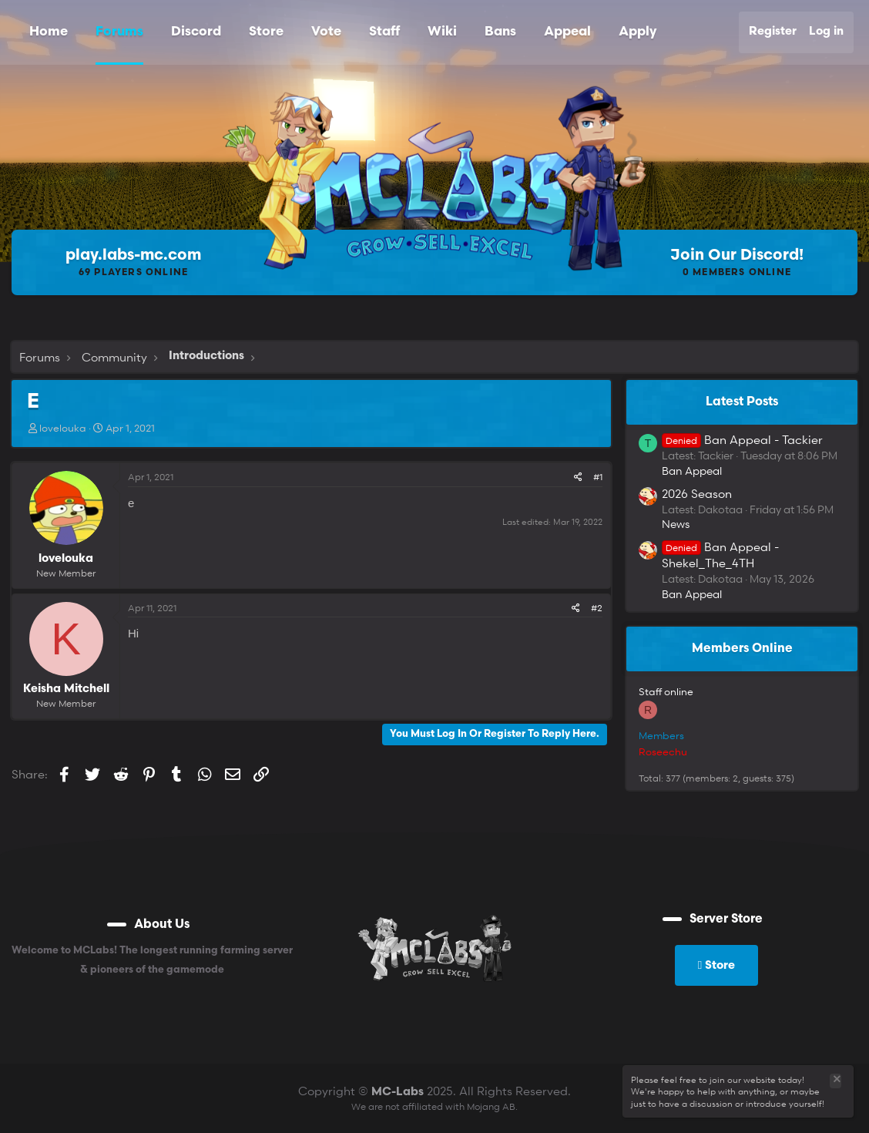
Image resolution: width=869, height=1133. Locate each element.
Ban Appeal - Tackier (742, 439)
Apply (637, 32)
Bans (500, 32)
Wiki (442, 32)
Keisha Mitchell (66, 689)
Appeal (567, 32)
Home (48, 32)
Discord (196, 32)
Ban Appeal (692, 470)
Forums (119, 32)
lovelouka (62, 428)
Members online (742, 649)
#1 (597, 476)
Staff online (666, 691)
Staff (384, 32)
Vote (326, 32)
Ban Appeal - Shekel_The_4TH (720, 554)
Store (266, 32)
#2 (596, 607)
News (675, 523)
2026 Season (697, 493)
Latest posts (742, 402)
